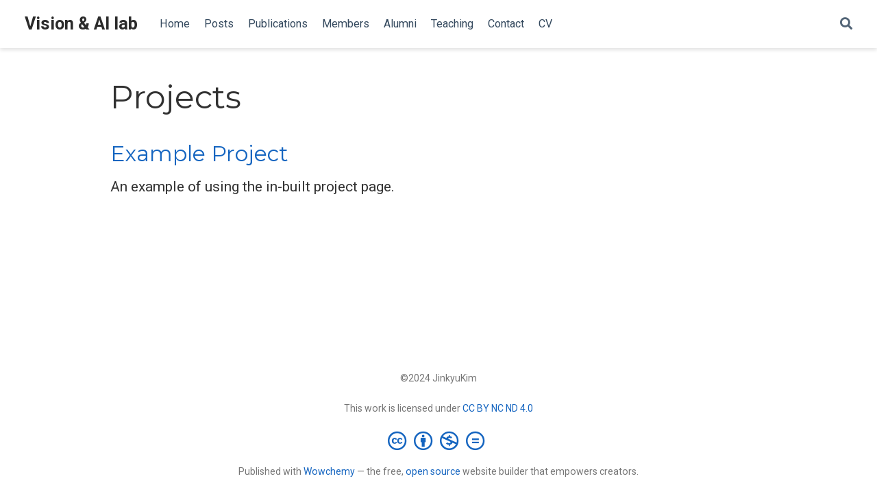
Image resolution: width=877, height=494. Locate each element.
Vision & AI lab (81, 24)
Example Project (199, 154)
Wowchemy (329, 471)
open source (433, 471)
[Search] (846, 24)
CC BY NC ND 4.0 (497, 408)
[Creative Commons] (439, 440)
